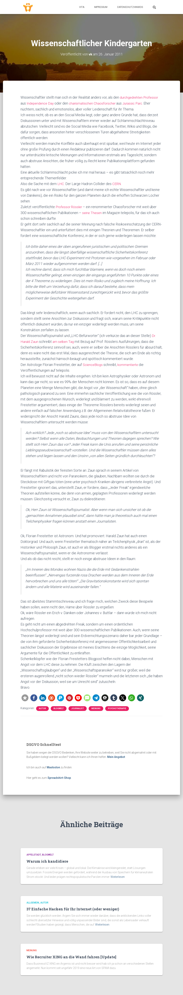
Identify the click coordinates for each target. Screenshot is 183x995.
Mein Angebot (116, 756)
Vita (81, 7)
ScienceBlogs (93, 364)
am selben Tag (64, 341)
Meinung (95, 707)
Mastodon (53, 766)
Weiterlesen (118, 876)
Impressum (100, 7)
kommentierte (129, 364)
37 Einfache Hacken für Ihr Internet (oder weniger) (72, 909)
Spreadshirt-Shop (59, 776)
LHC (60, 183)
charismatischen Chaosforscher (95, 103)
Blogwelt (58, 707)
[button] (25, 696)
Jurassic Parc (136, 103)
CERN (117, 183)
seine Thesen (92, 212)
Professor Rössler (70, 206)
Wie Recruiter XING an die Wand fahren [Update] (71, 957)
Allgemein (32, 902)
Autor (42, 707)
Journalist (77, 707)
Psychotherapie (117, 707)
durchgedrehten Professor (140, 97)
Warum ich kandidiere (47, 861)
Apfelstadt (33, 854)
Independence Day (41, 103)
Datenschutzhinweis (130, 7)
